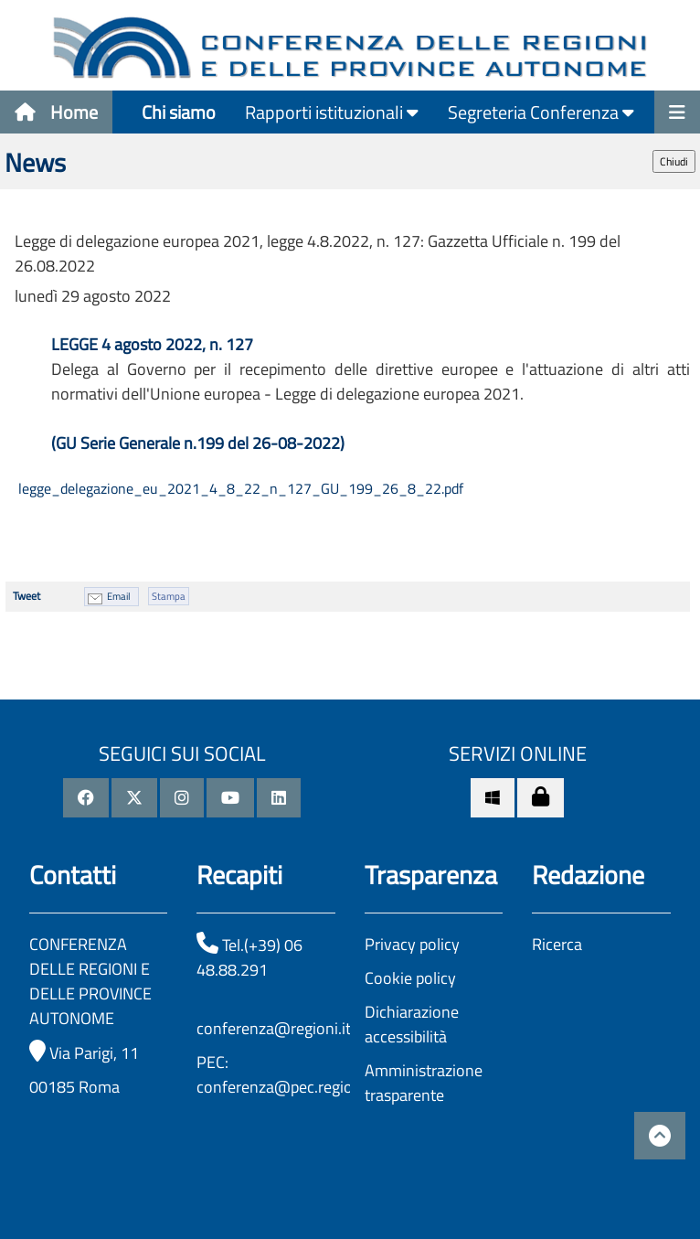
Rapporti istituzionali (332, 112)
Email (119, 596)
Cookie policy (410, 978)
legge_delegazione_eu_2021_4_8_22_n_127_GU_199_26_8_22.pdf (239, 488)
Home (56, 112)
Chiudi (674, 161)
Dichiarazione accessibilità (412, 1024)
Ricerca (557, 944)
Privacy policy (412, 944)
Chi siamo (179, 112)
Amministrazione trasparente (424, 1082)
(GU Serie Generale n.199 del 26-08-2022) (198, 443)
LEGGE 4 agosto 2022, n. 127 (154, 344)
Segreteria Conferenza (541, 112)
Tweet (26, 595)
